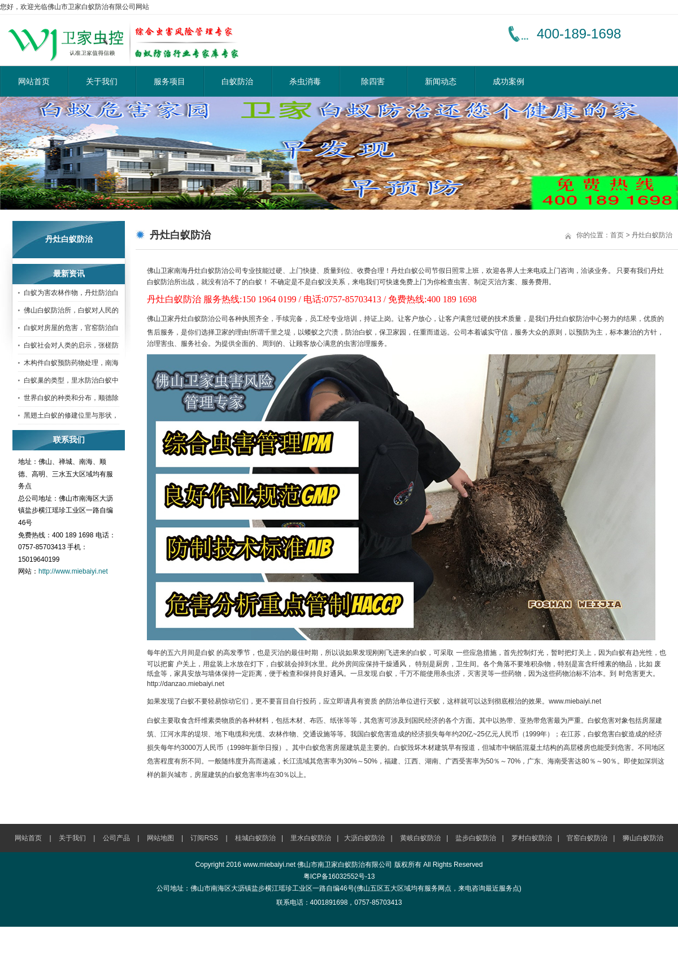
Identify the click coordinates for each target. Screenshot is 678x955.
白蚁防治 (237, 81)
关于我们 (102, 81)
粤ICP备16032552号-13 (339, 876)
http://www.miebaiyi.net (73, 571)
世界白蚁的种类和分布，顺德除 (71, 398)
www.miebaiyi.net (575, 701)
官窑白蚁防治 (587, 838)
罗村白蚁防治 (531, 838)
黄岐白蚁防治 (420, 838)
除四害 (373, 81)
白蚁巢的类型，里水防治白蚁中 (71, 380)
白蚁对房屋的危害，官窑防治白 (71, 328)
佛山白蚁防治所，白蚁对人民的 (71, 310)
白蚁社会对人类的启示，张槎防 (71, 345)
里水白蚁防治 (310, 838)
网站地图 (160, 838)
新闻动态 (441, 81)
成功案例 (508, 81)
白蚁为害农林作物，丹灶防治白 (71, 293)
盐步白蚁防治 (475, 838)
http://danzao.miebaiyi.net (185, 684)
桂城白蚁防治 (255, 838)
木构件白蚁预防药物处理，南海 (71, 363)
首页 (617, 235)
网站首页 (34, 81)
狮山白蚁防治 (643, 838)
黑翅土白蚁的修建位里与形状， (71, 415)
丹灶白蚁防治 (652, 235)
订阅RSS (204, 838)
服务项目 (169, 81)
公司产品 (116, 838)
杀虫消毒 (305, 81)
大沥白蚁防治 (364, 838)
